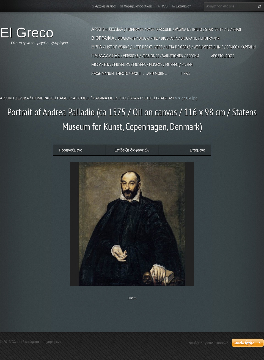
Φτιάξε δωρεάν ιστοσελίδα (209, 343)
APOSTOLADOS (222, 55)
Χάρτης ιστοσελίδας (138, 6)
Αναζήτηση (259, 6)
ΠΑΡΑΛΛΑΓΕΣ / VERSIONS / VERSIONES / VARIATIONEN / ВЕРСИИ (145, 55)
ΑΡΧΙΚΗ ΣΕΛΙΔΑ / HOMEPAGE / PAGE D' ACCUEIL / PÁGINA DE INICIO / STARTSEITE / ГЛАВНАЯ (166, 29)
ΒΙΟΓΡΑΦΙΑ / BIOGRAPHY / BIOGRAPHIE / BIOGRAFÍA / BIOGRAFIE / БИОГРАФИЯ (155, 38)
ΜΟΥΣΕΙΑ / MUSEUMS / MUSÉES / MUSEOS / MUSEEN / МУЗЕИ (142, 64)
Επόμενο (197, 150)
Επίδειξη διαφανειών (132, 150)
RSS (164, 6)
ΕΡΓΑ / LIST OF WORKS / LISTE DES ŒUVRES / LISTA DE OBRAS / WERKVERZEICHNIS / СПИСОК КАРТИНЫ (173, 47)
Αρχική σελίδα (105, 6)
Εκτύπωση (183, 6)
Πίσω (132, 298)
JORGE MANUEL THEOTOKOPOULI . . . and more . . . (129, 73)
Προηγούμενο (70, 150)
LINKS (185, 73)
